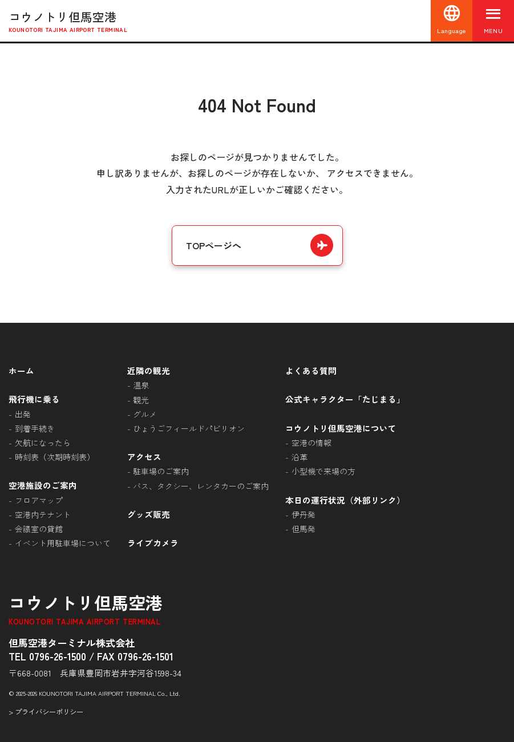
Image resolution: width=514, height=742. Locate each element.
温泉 (141, 385)
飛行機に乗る (34, 399)
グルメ (145, 414)
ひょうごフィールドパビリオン (189, 428)
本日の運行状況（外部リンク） (345, 500)
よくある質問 (311, 370)
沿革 (299, 457)
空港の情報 (311, 442)
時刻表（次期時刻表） (55, 457)
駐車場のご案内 (161, 471)
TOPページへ (213, 245)
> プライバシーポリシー (46, 712)
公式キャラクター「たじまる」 (345, 399)
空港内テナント (43, 514)
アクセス (144, 457)
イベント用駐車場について (63, 543)
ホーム (21, 370)
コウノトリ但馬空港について (340, 428)
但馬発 (303, 528)
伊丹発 (303, 514)
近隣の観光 (148, 370)
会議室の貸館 (39, 528)
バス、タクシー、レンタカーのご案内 (201, 486)
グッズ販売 (148, 514)
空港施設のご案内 (43, 485)
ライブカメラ (153, 543)
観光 (141, 400)
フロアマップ (39, 500)
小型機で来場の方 (323, 471)
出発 (23, 414)
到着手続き (35, 428)
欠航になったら (43, 442)
